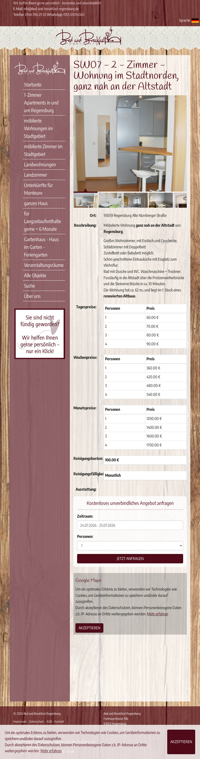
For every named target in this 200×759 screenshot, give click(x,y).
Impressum (20, 721)
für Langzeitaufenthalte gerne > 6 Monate (42, 221)
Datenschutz (36, 721)
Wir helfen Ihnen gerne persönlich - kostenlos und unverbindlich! (57, 3)
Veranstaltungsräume (44, 265)
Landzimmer (35, 175)
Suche (29, 286)
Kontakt (59, 721)
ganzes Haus (36, 203)
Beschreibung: (85, 225)
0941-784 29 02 (35, 14)
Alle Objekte (35, 275)
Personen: (85, 536)
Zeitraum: (85, 516)
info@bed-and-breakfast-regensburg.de (51, 8)
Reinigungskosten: (86, 458)
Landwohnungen (40, 164)
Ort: (93, 215)
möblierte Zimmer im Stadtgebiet (43, 150)
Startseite (32, 84)
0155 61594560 (73, 14)
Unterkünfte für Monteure (38, 189)
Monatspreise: (84, 407)
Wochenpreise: (85, 357)
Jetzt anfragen (130, 558)
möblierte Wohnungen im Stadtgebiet (38, 128)
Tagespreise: (86, 306)
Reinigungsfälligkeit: (86, 473)
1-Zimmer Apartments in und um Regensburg (41, 102)
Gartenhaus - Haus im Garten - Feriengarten (41, 246)
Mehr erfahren (157, 613)
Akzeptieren (89, 627)
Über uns (32, 296)
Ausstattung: (86, 489)
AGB (49, 721)
